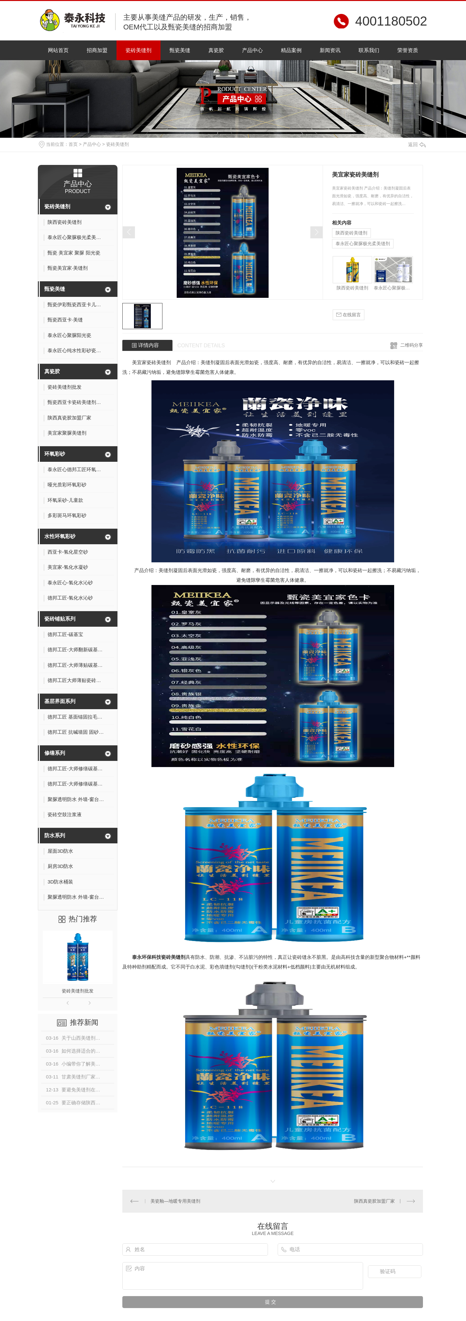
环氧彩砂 (54, 454)
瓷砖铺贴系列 (59, 619)
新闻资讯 (330, 50)
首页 (73, 144)
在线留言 (348, 315)
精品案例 (291, 50)
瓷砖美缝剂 (138, 50)
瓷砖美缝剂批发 (78, 990)
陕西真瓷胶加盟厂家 (374, 1201)
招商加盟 (97, 50)
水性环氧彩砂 (59, 536)
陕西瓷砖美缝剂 (351, 232)
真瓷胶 (216, 50)
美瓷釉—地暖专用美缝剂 (175, 1201)
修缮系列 (54, 753)
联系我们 (369, 50)
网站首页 (58, 50)
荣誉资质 (407, 50)
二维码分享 (411, 345)
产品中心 (252, 50)
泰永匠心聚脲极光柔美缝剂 (363, 243)
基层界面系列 (59, 701)
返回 (417, 144)
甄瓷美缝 (180, 50)
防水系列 (54, 835)
